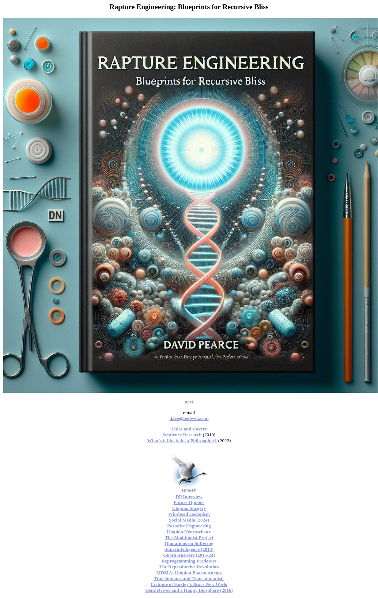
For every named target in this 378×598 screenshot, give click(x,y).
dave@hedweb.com (188, 418)
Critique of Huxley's (189, 584)
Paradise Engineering (189, 526)
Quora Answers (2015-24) (189, 555)
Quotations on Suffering (189, 543)
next (189, 402)
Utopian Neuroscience (189, 531)
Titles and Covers (189, 429)
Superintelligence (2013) (189, 549)
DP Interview (188, 496)
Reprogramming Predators (189, 561)
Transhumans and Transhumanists (189, 578)
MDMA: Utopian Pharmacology (189, 572)
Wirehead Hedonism (189, 514)
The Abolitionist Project (189, 537)
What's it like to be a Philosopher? (182, 440)
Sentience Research (182, 434)
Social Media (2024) (189, 520)
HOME (188, 490)
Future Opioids (189, 502)
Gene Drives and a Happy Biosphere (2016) (189, 590)
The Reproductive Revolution (189, 566)
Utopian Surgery (189, 508)
